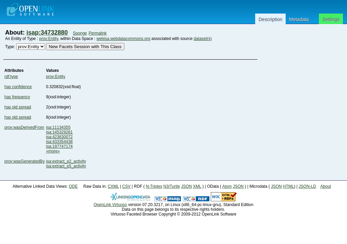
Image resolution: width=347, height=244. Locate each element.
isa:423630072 (59, 137)
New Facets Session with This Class (85, 46)
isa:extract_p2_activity (66, 161)
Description (270, 19)
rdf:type (11, 76)
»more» (53, 151)
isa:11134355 (58, 127)
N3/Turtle (171, 186)
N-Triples (154, 186)
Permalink (98, 33)
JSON (186, 186)
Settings (331, 19)
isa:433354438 (59, 141)
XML (197, 186)
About (325, 186)
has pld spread (17, 117)
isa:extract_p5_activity (66, 166)
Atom (227, 186)
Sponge (80, 33)
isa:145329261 (59, 132)
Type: (10, 46)
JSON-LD (307, 186)
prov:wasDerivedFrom (24, 127)
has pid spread (17, 107)
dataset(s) (203, 38)
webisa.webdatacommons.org (123, 38)
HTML (288, 186)
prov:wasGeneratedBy (24, 161)
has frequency (17, 97)
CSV (126, 186)
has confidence (18, 86)
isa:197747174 (59, 146)
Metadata (299, 19)
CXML (113, 186)
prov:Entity (48, 38)
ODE (73, 186)
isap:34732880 (47, 32)
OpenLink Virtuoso (110, 204)
